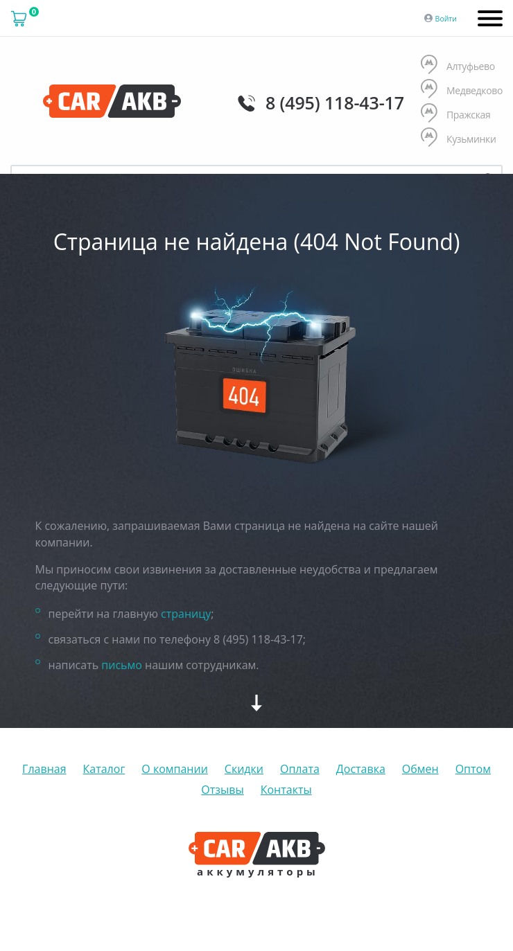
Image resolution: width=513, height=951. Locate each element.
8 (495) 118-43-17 (335, 102)
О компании (174, 769)
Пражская (456, 115)
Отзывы (222, 789)
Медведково (462, 90)
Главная (44, 769)
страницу (186, 613)
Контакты (286, 789)
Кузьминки (458, 139)
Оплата (300, 769)
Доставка (360, 769)
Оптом (473, 769)
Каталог (104, 769)
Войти (446, 19)
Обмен (420, 769)
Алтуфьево (458, 66)
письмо (121, 665)
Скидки (244, 769)
